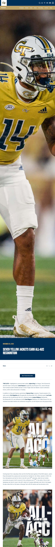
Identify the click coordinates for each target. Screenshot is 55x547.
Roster (26, 7)
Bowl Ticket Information (27, 375)
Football (3, 7)
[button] (40, 3)
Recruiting (40, 7)
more (51, 7)
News (35, 7)
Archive (46, 7)
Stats (31, 7)
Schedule (21, 7)
